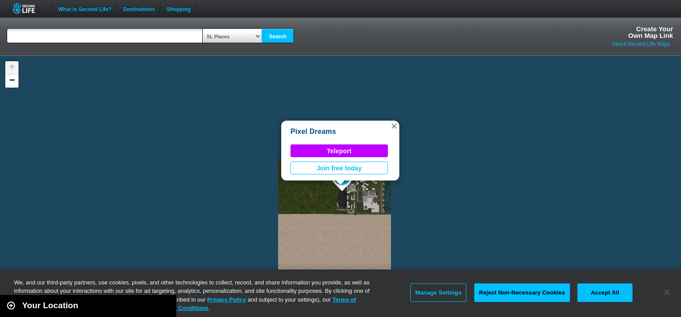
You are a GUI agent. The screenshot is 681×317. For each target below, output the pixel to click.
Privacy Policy (226, 299)
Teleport (339, 151)
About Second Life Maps (641, 44)
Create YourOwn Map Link (650, 32)
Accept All (605, 292)
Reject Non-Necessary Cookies (522, 292)
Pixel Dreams (313, 131)
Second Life (28, 8)
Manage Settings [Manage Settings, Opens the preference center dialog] (438, 292)
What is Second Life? (85, 8)
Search (278, 36)
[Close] (667, 292)
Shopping (178, 8)
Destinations (139, 8)
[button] (394, 126)
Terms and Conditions (178, 308)
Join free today (339, 168)
